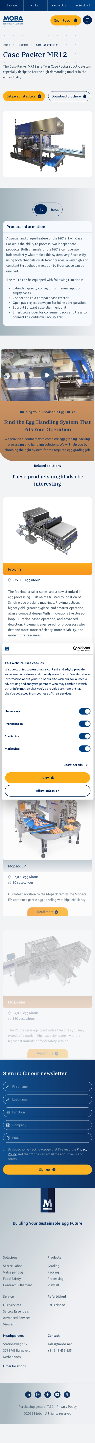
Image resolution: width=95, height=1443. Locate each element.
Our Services (59, 5)
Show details (73, 765)
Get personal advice (20, 96)
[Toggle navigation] (87, 19)
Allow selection (47, 790)
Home (6, 45)
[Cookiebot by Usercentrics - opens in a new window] (72, 648)
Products (23, 45)
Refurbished (83, 5)
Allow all (48, 777)
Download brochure (66, 96)
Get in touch (63, 20)
